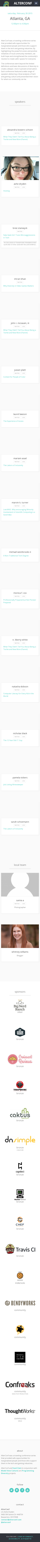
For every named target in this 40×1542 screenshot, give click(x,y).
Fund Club (17, 1468)
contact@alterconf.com (11, 1519)
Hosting (6, 191)
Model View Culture (9, 1471)
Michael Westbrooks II (20, 551)
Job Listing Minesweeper (13, 784)
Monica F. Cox (20, 592)
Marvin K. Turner (20, 502)
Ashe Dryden (20, 183)
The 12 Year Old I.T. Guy (12, 740)
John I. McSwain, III (20, 323)
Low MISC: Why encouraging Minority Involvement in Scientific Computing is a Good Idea (19, 512)
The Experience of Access (13, 421)
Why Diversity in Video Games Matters (18, 286)
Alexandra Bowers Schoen (20, 129)
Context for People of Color (14, 377)
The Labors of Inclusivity (13, 465)
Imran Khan (20, 278)
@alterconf (6, 1522)
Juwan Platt (20, 369)
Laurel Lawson (20, 414)
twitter (17, 133)
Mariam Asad (20, 458)
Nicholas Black (20, 733)
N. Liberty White (20, 639)
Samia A (20, 900)
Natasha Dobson (20, 686)
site (23, 133)
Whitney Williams (20, 951)
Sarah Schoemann (20, 821)
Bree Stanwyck (20, 228)
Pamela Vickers (20, 777)
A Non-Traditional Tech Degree (16, 555)
